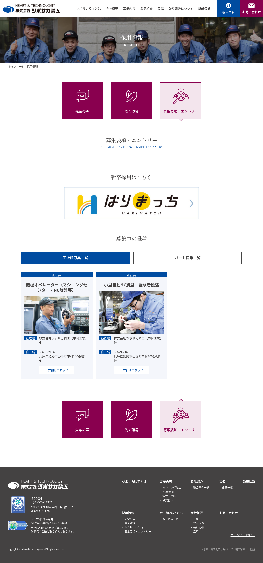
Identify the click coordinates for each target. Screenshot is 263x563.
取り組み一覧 (170, 519)
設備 (161, 8)
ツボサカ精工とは (88, 8)
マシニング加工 (171, 487)
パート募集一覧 (188, 257)
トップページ (16, 66)
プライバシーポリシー (243, 535)
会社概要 (112, 8)
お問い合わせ (228, 513)
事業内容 (129, 8)
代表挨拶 (198, 523)
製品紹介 (146, 8)
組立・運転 (169, 496)
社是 (196, 519)
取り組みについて (181, 8)
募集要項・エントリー (138, 531)
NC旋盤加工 (169, 492)
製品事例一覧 (201, 487)
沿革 (196, 531)
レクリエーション (135, 527)
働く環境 (130, 523)
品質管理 (167, 500)
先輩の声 (130, 519)
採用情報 (128, 513)
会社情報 (198, 527)
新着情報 (204, 8)
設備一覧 (227, 487)
